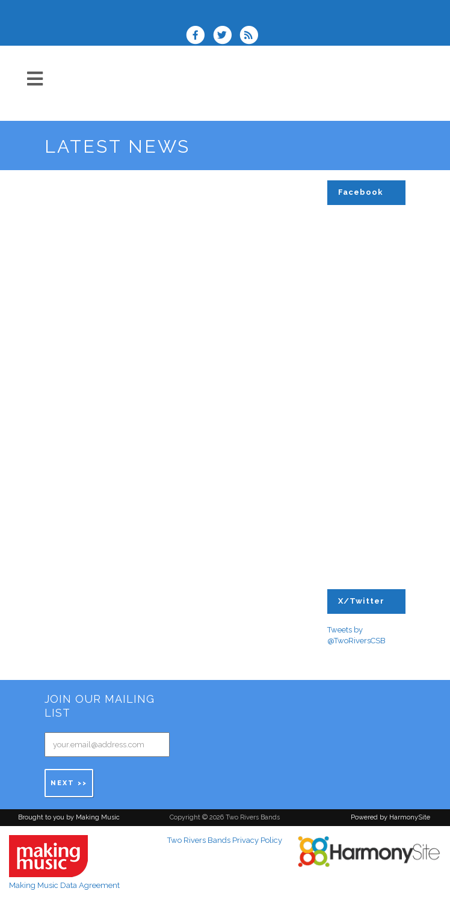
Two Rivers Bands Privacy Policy (224, 840)
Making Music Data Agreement (64, 885)
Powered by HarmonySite (390, 817)
